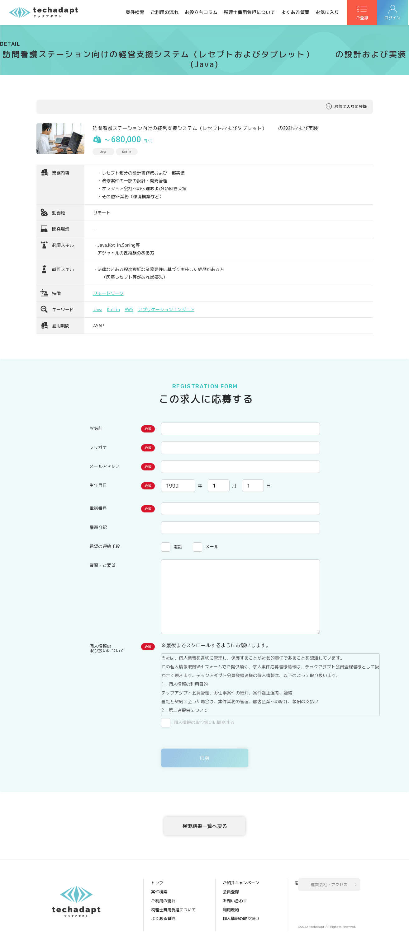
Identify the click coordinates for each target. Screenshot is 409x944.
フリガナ (98, 447)
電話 (178, 546)
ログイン (393, 19)
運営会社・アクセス (329, 886)
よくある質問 (295, 12)
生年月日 (98, 485)
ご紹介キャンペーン (170, 927)
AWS (129, 309)
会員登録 (231, 884)
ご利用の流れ (164, 12)
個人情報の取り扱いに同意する (204, 722)
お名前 (95, 428)
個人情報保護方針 (239, 919)
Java (97, 309)
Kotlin (113, 309)
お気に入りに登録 (350, 107)
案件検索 (135, 12)
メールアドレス (104, 466)
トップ (158, 884)
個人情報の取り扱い (241, 910)
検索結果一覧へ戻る (204, 826)
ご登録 (362, 19)
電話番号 (98, 508)
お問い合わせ (235, 892)
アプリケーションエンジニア (166, 309)
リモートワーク (108, 293)
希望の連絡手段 (104, 546)
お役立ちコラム (201, 12)
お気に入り (327, 12)
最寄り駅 (98, 527)
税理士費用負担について (249, 12)
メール (211, 546)
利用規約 (231, 901)
